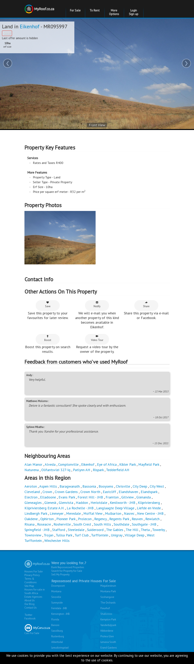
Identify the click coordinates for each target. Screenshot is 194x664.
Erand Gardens (108, 647)
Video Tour (97, 338)
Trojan (48, 535)
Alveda (50, 464)
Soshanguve (107, 597)
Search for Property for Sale (66, 571)
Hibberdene (106, 630)
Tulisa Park (64, 535)
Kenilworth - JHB (122, 502)
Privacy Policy (32, 575)
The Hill (132, 529)
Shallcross (106, 614)
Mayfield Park (148, 464)
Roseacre (44, 524)
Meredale (73, 513)
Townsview (32, 535)
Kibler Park (127, 464)
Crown (47, 491)
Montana (56, 591)
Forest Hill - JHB (90, 497)
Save (48, 304)
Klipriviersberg (149, 502)
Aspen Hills (48, 486)
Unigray (116, 535)
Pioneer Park (65, 519)
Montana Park (108, 591)
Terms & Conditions (30, 580)
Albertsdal (57, 642)
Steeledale (76, 529)
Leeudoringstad (60, 647)
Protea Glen (107, 636)
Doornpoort (58, 585)
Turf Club (82, 535)
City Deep (140, 486)
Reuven (137, 519)
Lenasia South (108, 642)
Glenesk (50, 502)
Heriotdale (99, 502)
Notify (97, 304)
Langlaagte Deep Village (115, 508)
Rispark (98, 470)
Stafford (58, 529)
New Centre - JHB (150, 513)
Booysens (106, 486)
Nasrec (129, 513)
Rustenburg (57, 636)
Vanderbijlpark (108, 625)
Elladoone (48, 497)
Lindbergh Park (35, 513)
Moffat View (92, 513)
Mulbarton (113, 513)
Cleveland (32, 491)
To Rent (95, 10)
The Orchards (108, 602)
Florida (55, 619)
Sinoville (56, 597)
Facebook (29, 618)
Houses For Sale (33, 571)
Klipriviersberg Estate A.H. (44, 508)
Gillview (127, 497)
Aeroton (30, 486)
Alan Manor (33, 464)
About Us (29, 600)
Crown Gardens (66, 491)
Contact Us (30, 607)
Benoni (55, 625)
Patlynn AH (81, 470)
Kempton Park (108, 619)
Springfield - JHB (37, 529)
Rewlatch (152, 519)
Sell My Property (60, 574)
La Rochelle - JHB (80, 508)
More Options (114, 12)
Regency (100, 519)
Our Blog (29, 604)
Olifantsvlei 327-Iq (55, 470)
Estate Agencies (33, 597)
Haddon (82, 502)
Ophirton (47, 519)
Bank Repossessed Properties (67, 567)
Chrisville (123, 486)
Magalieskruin (108, 585)
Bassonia (89, 486)
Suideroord (95, 529)
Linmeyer (57, 513)
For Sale (75, 10)
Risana (29, 524)
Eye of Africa (107, 464)
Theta (145, 529)
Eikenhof (29, 26)
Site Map (29, 586)
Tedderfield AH (117, 470)
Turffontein (99, 535)
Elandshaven (128, 491)
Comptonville (68, 464)
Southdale (121, 524)
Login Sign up (133, 12)
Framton (112, 497)
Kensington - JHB (60, 614)
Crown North (90, 491)
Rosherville (62, 524)
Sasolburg (57, 630)
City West (157, 486)
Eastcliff (109, 491)
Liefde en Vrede (149, 508)
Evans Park (67, 497)
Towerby (158, 529)
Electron (30, 497)
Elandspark (149, 491)
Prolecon (85, 519)
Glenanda (143, 497)
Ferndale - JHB (59, 608)
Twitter (28, 615)
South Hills (102, 524)
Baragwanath (70, 486)
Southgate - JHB (144, 524)
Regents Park (119, 519)
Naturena (31, 470)
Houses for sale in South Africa (34, 591)
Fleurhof (105, 608)
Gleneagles (33, 502)
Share (146, 304)
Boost (47, 338)
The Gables (114, 529)
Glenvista (66, 502)
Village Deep (134, 535)
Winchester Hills (57, 540)
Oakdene (31, 519)
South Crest (82, 524)
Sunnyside (57, 602)
